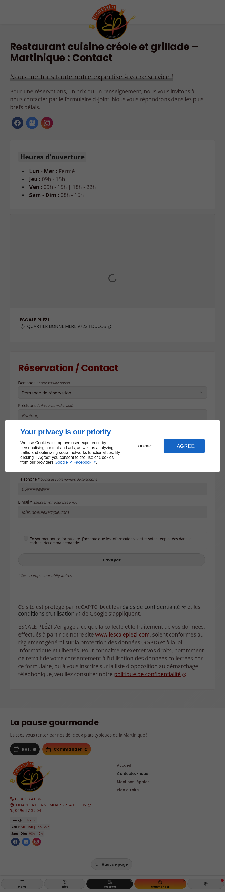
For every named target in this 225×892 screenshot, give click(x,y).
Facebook (82, 462)
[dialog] (112, 446)
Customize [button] (145, 446)
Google (61, 462)
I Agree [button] (184, 446)
